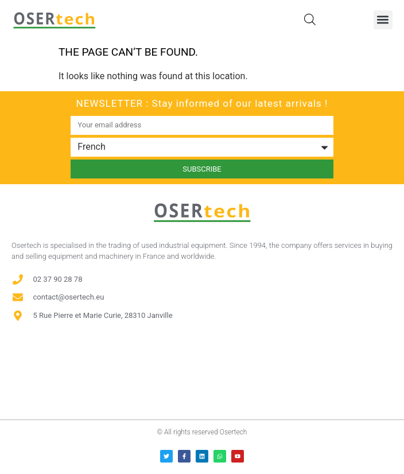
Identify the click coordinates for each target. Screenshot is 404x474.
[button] (383, 19)
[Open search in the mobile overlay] (310, 19)
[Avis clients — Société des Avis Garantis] (202, 371)
